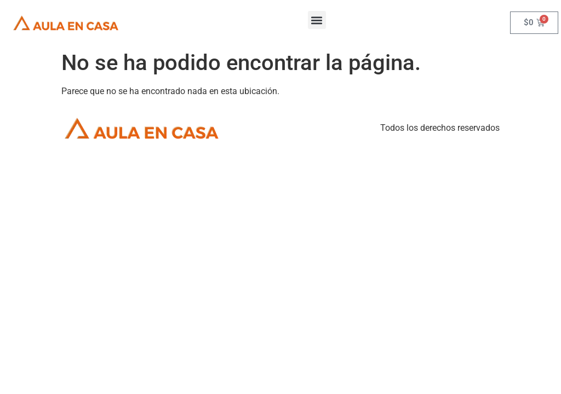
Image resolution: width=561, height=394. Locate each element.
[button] (317, 20)
